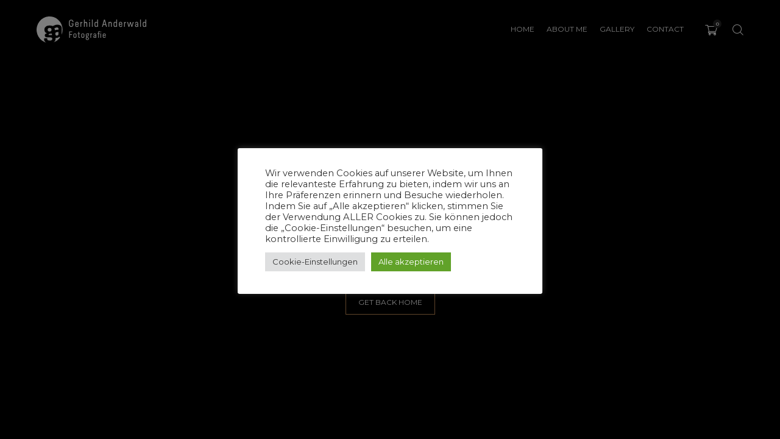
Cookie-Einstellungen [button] (315, 261)
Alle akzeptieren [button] (411, 261)
